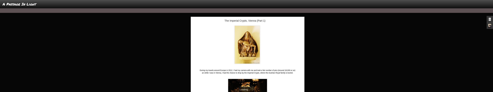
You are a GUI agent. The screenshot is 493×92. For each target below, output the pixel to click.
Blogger (254, 90)
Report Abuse (262, 90)
